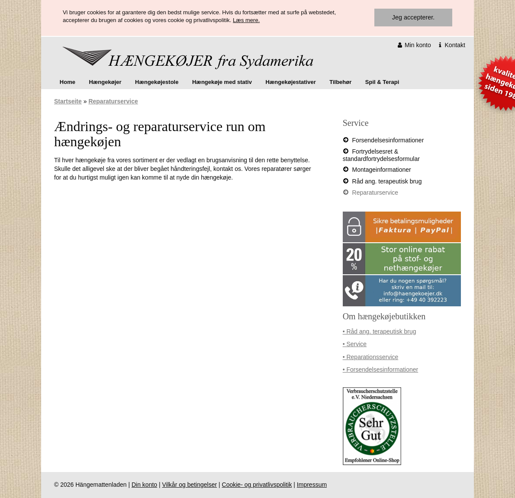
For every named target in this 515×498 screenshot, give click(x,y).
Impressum (312, 484)
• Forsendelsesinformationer (380, 369)
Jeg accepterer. (413, 17)
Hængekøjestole (156, 82)
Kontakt (451, 45)
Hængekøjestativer (290, 82)
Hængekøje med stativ (222, 82)
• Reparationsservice (371, 356)
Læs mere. (246, 20)
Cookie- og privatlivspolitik (257, 484)
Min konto (414, 45)
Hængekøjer (105, 82)
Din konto (144, 484)
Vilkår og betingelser (189, 484)
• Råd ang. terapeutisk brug (379, 331)
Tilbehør (340, 82)
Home (67, 82)
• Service (355, 344)
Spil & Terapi (382, 82)
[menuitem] (67, 82)
